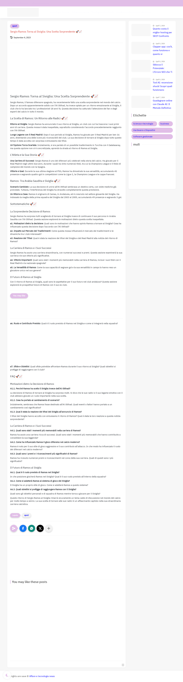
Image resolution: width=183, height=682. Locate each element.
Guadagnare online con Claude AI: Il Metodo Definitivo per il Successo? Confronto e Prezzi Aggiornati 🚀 (162, 104)
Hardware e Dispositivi (127, 12)
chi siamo (23, 3)
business (164, 123)
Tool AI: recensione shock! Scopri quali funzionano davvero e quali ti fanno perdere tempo (163, 86)
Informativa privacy (40, 3)
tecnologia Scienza (59, 12)
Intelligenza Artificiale (103, 12)
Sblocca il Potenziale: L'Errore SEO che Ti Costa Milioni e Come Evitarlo (162, 68)
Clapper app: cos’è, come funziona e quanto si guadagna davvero (162, 50)
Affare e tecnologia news (42, 676)
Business (146, 12)
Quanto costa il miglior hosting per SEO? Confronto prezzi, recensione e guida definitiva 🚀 (162, 32)
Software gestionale (142, 136)
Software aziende (80, 12)
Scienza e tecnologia (143, 123)
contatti (11, 3)
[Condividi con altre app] (48, 528)
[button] (23, 528)
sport (14, 25)
